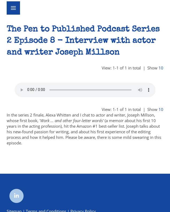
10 (161, 67)
